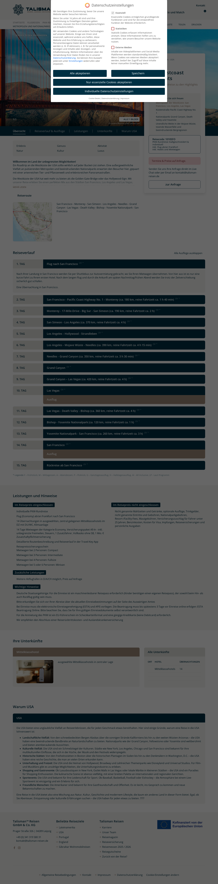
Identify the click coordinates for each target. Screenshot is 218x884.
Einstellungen (76, 60)
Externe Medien (122, 47)
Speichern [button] (138, 73)
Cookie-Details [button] (94, 98)
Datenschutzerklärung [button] (110, 98)
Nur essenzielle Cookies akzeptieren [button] (109, 82)
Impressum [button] (125, 98)
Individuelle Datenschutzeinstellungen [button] (109, 91)
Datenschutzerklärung (64, 57)
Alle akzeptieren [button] (80, 73)
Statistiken (120, 28)
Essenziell (119, 12)
